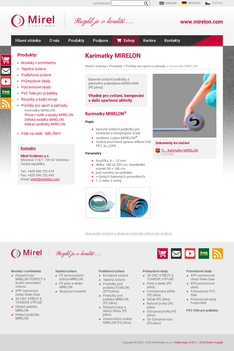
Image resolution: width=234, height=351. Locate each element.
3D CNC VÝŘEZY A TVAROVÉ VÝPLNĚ (28, 300)
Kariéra (149, 40)
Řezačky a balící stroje (39, 99)
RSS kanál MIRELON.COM (6, 103)
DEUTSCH (194, 3)
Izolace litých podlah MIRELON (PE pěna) (117, 321)
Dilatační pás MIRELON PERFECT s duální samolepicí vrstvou (30, 281)
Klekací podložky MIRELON (45, 124)
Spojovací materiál (72, 291)
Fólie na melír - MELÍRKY (41, 133)
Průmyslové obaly (35, 81)
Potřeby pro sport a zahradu (145, 66)
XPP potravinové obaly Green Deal (203, 277)
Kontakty (172, 40)
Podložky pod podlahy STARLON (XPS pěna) (116, 287)
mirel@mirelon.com (45, 179)
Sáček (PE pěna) (158, 299)
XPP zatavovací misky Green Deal (27, 292)
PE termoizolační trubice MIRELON (71, 277)
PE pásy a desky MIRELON (71, 285)
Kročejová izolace (115, 275)
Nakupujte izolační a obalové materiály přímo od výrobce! (128, 234)
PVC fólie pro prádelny (39, 93)
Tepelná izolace (33, 69)
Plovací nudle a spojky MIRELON (49, 115)
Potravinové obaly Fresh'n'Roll (204, 301)
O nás (55, 40)
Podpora (100, 40)
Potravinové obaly (36, 87)
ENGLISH (171, 3)
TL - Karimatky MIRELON (179, 150)
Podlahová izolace (36, 75)
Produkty (76, 40)
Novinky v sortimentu (38, 63)
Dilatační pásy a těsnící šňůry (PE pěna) (115, 311)
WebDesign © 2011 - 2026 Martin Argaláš (198, 342)
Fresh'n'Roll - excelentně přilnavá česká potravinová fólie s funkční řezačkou (6, 92)
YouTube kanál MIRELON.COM (6, 81)
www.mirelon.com (201, 22)
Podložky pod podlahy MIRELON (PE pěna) (116, 299)
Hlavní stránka (28, 40)
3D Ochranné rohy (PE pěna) (160, 321)
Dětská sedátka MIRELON (44, 120)
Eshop (129, 40)
